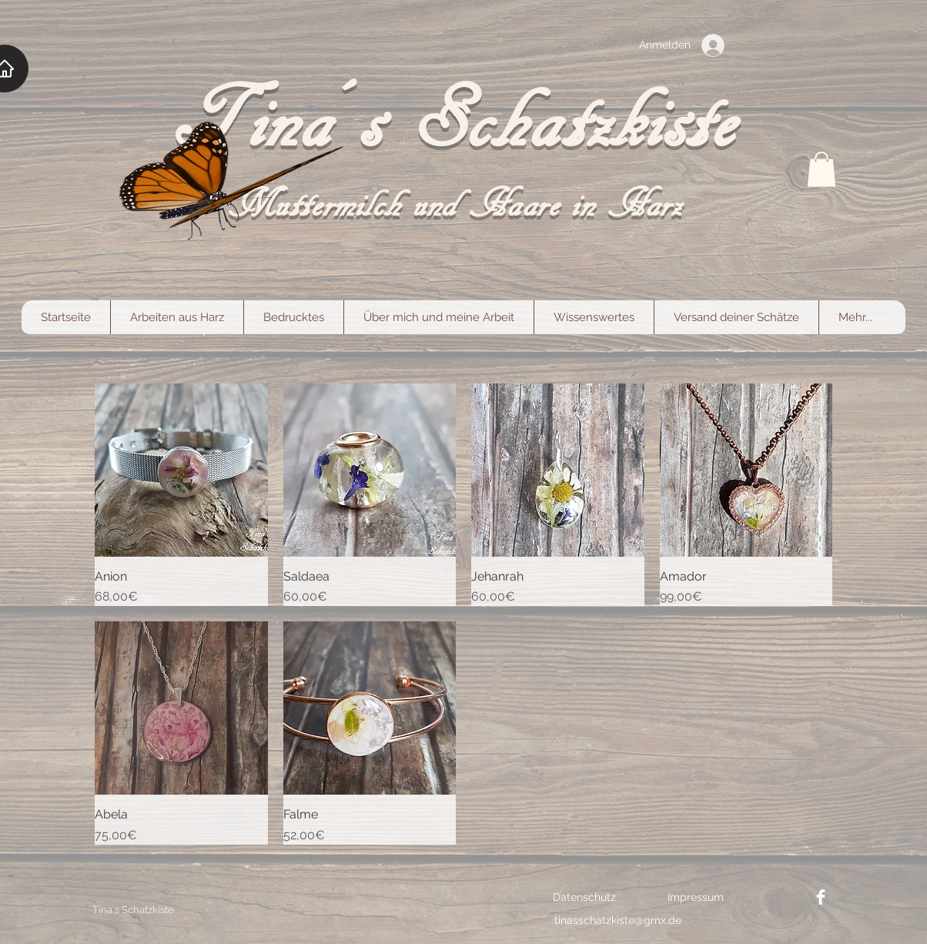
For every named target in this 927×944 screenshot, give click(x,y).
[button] (821, 169)
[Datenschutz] (584, 897)
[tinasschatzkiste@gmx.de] (617, 920)
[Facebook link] (820, 897)
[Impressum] (695, 897)
